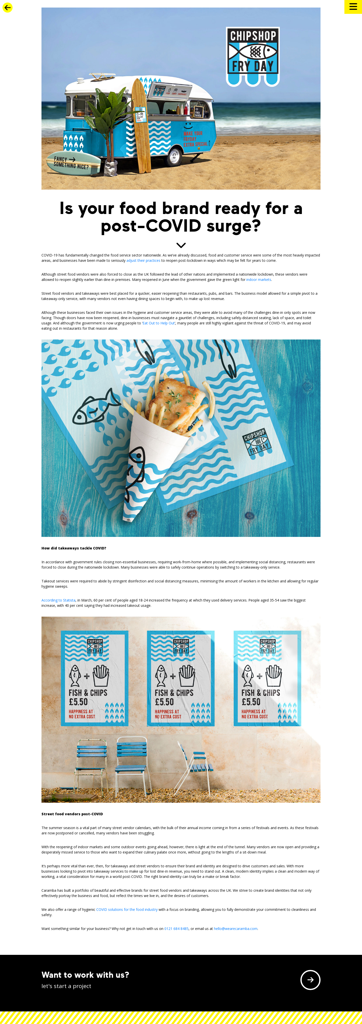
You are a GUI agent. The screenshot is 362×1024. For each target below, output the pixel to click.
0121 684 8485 (176, 928)
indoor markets (258, 279)
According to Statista (58, 600)
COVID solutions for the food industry (127, 909)
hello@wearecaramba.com (235, 928)
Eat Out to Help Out (159, 323)
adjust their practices (143, 260)
